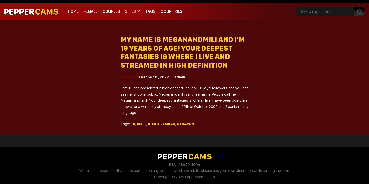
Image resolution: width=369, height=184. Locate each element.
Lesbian (167, 124)
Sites (130, 11)
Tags (150, 11)
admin (180, 77)
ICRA (196, 165)
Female (90, 11)
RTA (172, 165)
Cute (141, 124)
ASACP (184, 165)
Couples (111, 11)
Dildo (153, 124)
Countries (171, 11)
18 (133, 124)
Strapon (185, 124)
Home (73, 11)
